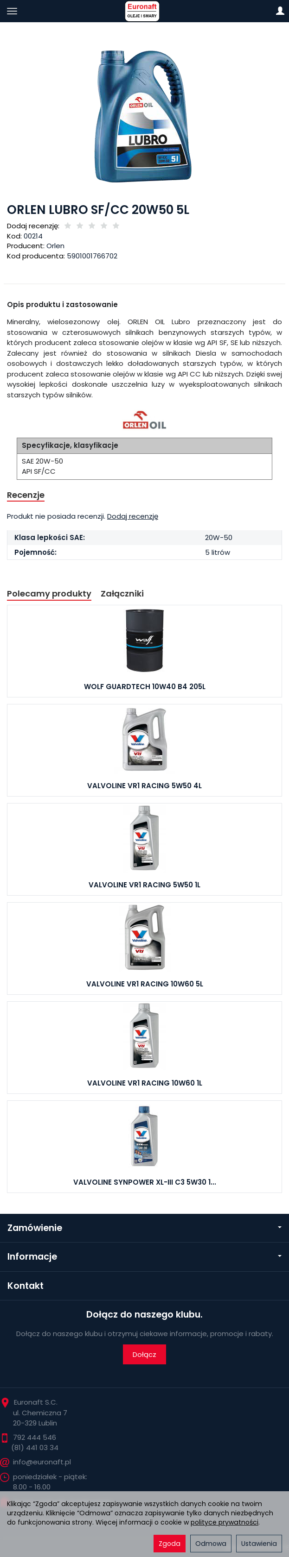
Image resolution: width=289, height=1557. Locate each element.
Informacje (144, 1256)
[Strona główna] (144, 11)
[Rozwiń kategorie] (12, 11)
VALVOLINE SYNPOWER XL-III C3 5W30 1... (144, 1182)
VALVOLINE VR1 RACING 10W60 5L (144, 984)
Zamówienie (144, 1228)
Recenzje (26, 495)
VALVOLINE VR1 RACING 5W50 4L (144, 786)
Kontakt (25, 1286)
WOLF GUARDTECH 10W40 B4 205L (145, 686)
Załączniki (122, 593)
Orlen (55, 246)
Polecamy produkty (49, 593)
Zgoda (169, 1543)
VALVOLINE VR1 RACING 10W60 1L (144, 1083)
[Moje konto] (280, 11)
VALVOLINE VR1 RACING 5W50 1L (144, 885)
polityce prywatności (224, 1522)
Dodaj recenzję (132, 516)
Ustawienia (259, 1543)
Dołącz (144, 1354)
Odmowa (210, 1543)
